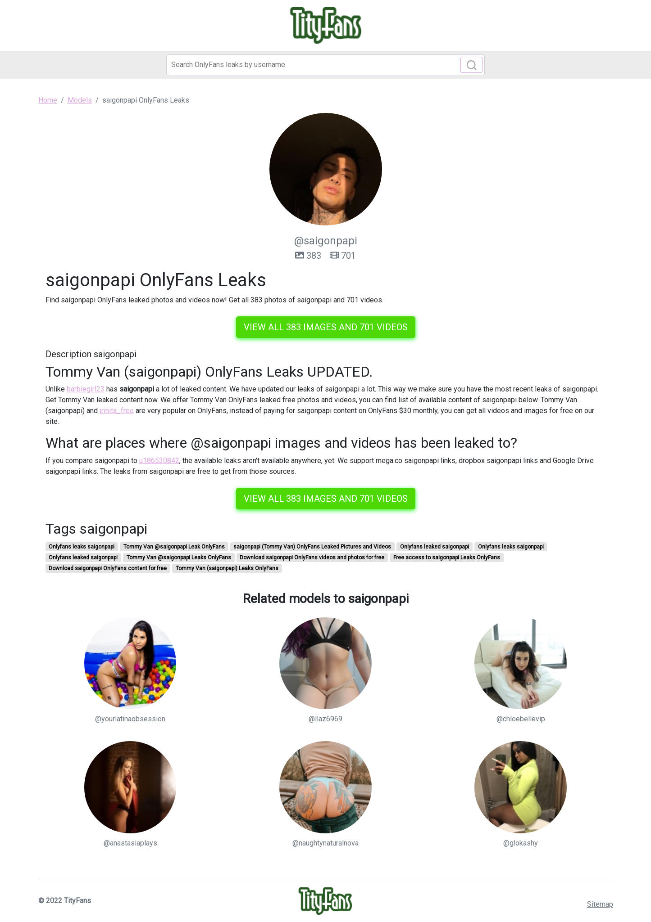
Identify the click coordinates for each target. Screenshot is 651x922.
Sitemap (600, 904)
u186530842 (159, 460)
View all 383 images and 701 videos (326, 327)
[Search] (325, 64)
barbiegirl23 (86, 389)
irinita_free (117, 410)
